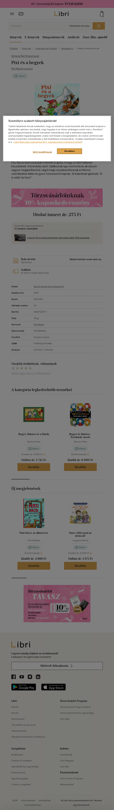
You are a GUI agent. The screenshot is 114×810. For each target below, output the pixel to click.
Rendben (69, 151)
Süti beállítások (42, 152)
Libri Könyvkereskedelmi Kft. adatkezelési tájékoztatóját (48, 142)
